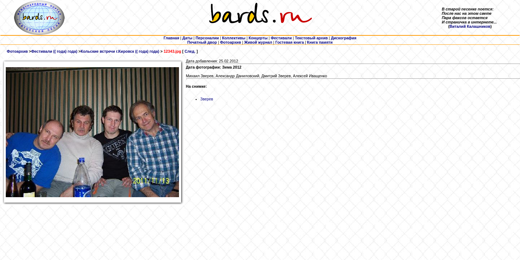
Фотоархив (17, 51)
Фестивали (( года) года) (54, 51)
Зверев (206, 99)
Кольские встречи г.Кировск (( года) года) (119, 51)
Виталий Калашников (469, 26)
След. (189, 51)
